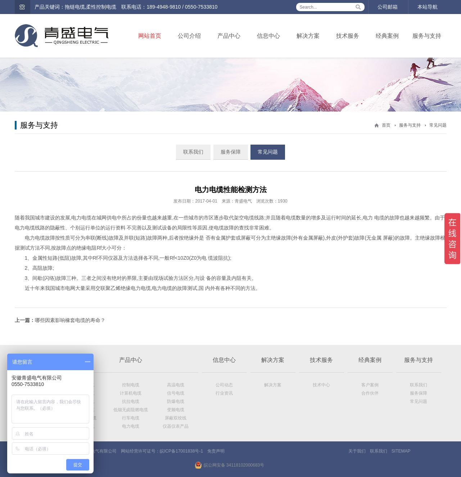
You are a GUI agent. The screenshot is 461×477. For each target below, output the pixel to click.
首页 (386, 125)
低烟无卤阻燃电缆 (130, 409)
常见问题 (438, 125)
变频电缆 (175, 409)
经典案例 (387, 36)
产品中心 (228, 36)
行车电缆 (130, 418)
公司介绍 (189, 36)
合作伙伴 (370, 393)
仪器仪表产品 (176, 426)
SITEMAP (401, 451)
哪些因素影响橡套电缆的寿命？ (70, 320)
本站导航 (427, 7)
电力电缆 (130, 426)
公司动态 (224, 384)
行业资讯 (224, 393)
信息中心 (268, 36)
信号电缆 (175, 393)
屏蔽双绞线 (175, 418)
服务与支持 (426, 36)
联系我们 (193, 152)
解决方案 (308, 36)
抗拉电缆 (130, 401)
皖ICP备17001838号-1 (181, 451)
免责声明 (216, 451)
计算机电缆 (130, 393)
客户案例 (370, 384)
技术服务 (347, 36)
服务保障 (231, 152)
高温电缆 (175, 384)
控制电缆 (130, 384)
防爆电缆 (175, 401)
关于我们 (357, 451)
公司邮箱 (388, 7)
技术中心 (321, 384)
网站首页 (149, 36)
